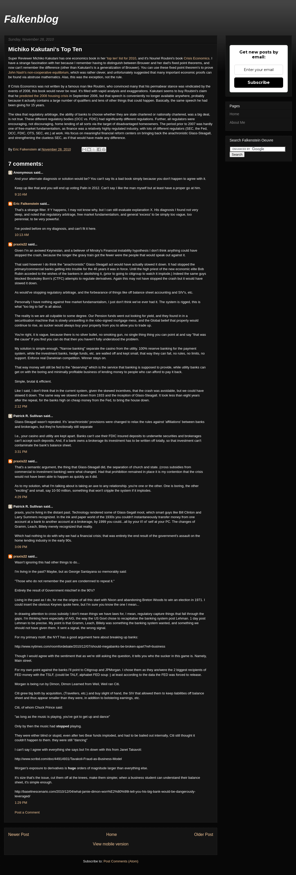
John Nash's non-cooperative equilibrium (38, 72)
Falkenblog (31, 19)
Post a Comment (27, 812)
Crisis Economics (197, 58)
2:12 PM (21, 406)
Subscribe (259, 82)
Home (111, 834)
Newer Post (18, 834)
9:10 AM (21, 194)
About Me (237, 122)
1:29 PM (21, 803)
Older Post (203, 834)
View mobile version (110, 844)
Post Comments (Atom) (120, 861)
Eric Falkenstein (26, 204)
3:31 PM (21, 452)
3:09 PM (21, 547)
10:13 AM (22, 235)
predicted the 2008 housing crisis (43, 96)
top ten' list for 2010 (121, 58)
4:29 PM (21, 497)
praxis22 (20, 244)
